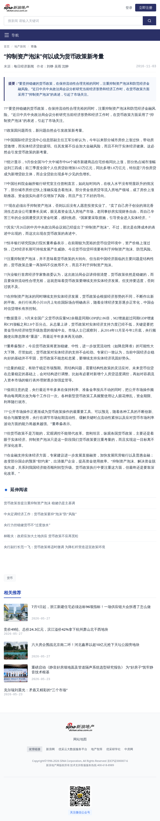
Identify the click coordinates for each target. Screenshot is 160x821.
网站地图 (80, 739)
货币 (10, 578)
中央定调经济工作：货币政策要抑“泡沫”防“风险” (40, 514)
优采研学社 (113, 749)
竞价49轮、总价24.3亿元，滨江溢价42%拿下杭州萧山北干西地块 (56, 629)
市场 (34, 46)
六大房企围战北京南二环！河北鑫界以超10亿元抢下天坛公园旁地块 (85, 644)
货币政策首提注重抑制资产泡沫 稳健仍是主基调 (39, 503)
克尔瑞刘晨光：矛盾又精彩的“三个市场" (36, 689)
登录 (129, 7)
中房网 (128, 749)
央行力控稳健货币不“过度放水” (27, 525)
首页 (7, 46)
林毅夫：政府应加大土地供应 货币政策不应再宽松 (41, 536)
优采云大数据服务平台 (73, 749)
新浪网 (50, 749)
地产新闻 (20, 46)
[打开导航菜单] (11, 35)
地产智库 (96, 749)
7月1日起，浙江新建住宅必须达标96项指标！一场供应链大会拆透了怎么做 (91, 606)
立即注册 (145, 7)
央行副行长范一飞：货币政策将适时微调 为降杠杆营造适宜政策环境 (54, 547)
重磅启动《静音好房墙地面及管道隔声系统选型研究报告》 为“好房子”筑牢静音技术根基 (92, 670)
